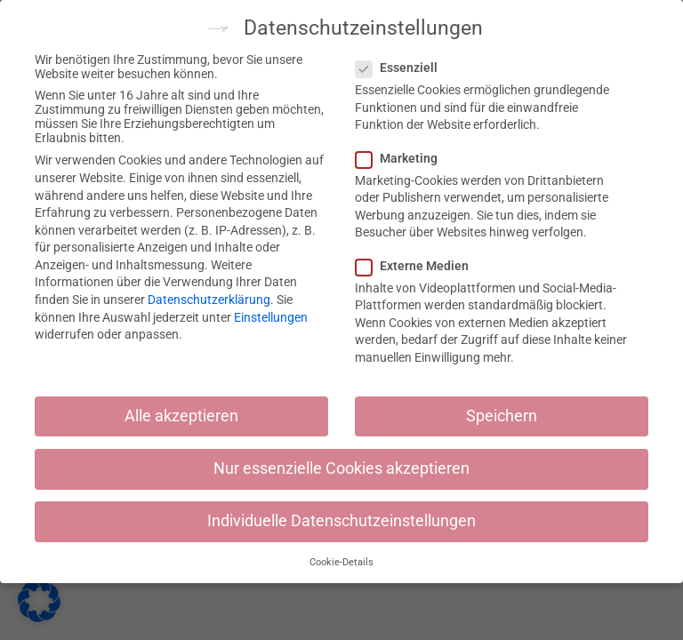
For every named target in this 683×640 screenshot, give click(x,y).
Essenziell (402, 67)
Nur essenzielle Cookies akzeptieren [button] (341, 468)
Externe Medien (417, 266)
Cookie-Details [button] (341, 562)
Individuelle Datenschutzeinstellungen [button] (341, 521)
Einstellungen (271, 317)
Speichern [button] (501, 416)
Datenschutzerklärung (209, 299)
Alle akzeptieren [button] (181, 416)
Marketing (402, 158)
